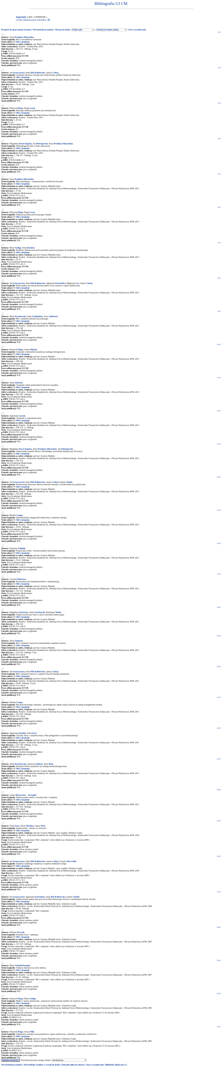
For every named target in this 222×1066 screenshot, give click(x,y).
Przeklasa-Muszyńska (24, 37)
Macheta (30, 826)
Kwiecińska (60, 283)
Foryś (34, 733)
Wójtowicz (21, 579)
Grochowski (39, 612)
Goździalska (37, 316)
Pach (43, 826)
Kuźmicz (31, 248)
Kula (51, 764)
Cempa (19, 515)
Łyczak (22, 416)
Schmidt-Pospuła (22, 965)
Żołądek (21, 548)
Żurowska (23, 612)
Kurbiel (22, 733)
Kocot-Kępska (25, 144)
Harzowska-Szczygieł (26, 795)
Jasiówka (19, 383)
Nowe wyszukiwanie (137, 30)
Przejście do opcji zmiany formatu (16, 30)
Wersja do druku (62, 30)
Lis (77, 283)
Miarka (33, 349)
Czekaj (55, 73)
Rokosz (39, 764)
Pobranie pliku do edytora (73, 1065)
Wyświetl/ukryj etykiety (43, 30)
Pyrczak (20, 932)
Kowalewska (20, 316)
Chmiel (69, 482)
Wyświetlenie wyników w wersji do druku (42, 1065)
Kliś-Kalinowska (38, 73)
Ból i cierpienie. (23, 42)
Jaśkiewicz (53, 316)
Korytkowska (20, 764)
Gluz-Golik (71, 861)
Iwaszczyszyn (19, 73)
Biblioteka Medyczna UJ (116, 1065)
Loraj (32, 108)
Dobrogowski (42, 144)
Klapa (20, 108)
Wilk (32, 1032)
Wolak (58, 612)
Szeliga (18, 248)
